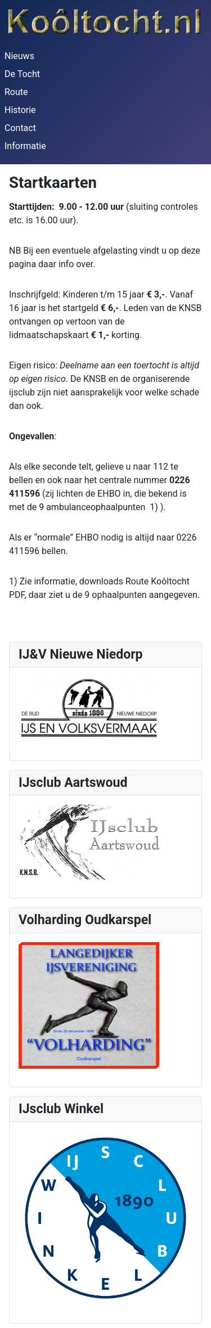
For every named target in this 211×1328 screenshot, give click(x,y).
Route (16, 92)
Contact (20, 128)
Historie (20, 110)
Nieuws (19, 56)
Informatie (25, 146)
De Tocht (22, 74)
